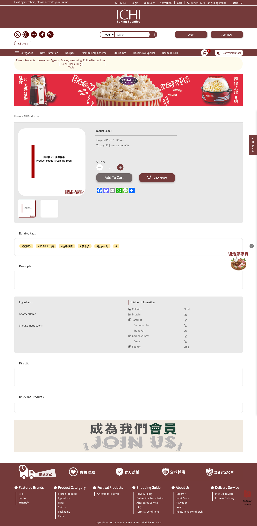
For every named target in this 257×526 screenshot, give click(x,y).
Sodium (134, 346)
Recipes (70, 53)
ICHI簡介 (181, 493)
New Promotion (49, 53)
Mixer (61, 502)
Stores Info (120, 53)
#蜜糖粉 (26, 246)
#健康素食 (102, 246)
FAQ (139, 507)
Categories (27, 53)
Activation (166, 2)
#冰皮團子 (23, 43)
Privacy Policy (144, 493)
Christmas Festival (108, 493)
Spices (62, 507)
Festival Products (110, 487)
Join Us (180, 507)
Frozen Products (25, 60)
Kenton (23, 498)
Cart (179, 2)
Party (61, 516)
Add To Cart (114, 177)
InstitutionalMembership (189, 511)
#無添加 (84, 246)
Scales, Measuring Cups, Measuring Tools (71, 63)
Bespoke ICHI (170, 53)
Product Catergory (71, 487)
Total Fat (135, 320)
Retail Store (182, 498)
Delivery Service (227, 487)
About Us (182, 487)
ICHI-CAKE (120, 2)
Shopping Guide (148, 487)
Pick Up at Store (224, 493)
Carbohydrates (138, 336)
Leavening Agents (48, 60)
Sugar (134, 341)
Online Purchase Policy (150, 498)
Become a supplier (144, 53)
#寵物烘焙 (67, 246)
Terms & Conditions (148, 511)
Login (135, 2)
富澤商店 (24, 502)
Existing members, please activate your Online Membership (41, 3)
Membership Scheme (94, 53)
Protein (134, 314)
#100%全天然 (46, 246)
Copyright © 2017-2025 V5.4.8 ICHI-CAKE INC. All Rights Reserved (128, 522)
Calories (135, 309)
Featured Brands (31, 487)
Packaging (64, 511)
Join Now (149, 2)
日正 (21, 493)
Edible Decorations (94, 60)
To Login (101, 145)
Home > (19, 116)
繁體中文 (238, 2)
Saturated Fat (139, 325)
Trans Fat (136, 330)
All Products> (31, 116)
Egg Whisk (64, 498)
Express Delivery (224, 498)
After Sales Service (147, 502)
